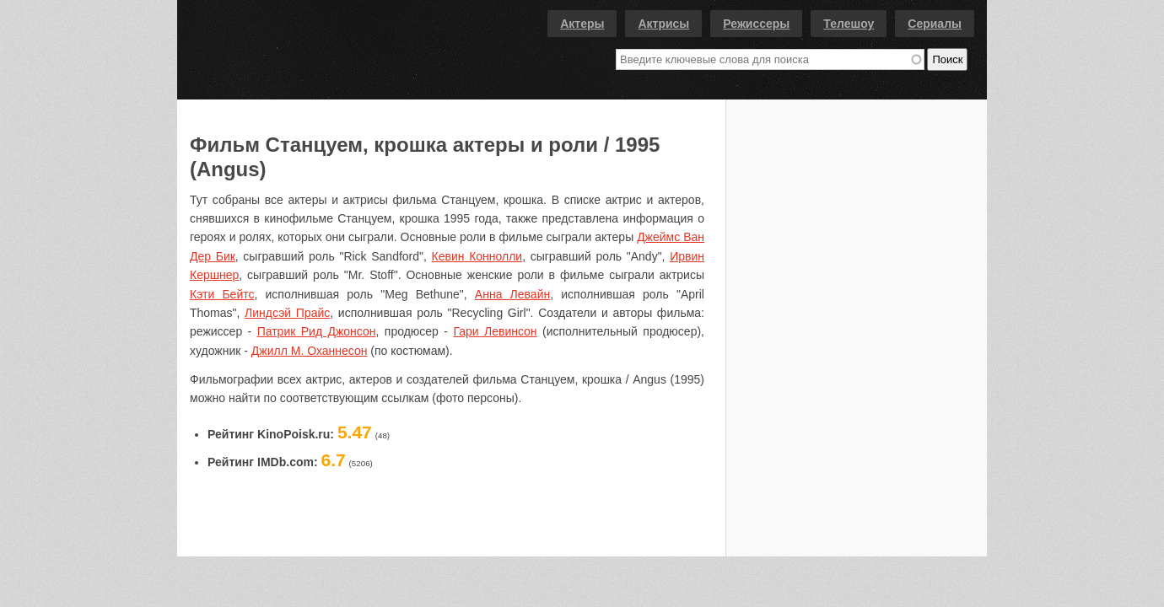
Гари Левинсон (494, 331)
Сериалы (935, 23)
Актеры (582, 23)
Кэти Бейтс (222, 294)
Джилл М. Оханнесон (309, 350)
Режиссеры (756, 23)
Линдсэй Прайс (287, 313)
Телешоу (848, 23)
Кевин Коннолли (477, 256)
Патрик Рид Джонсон (316, 331)
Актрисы (663, 23)
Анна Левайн (512, 294)
